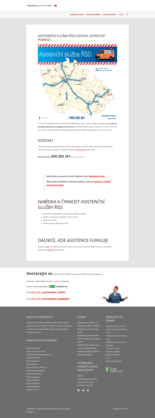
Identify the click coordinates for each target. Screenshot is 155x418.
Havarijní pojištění (93, 14)
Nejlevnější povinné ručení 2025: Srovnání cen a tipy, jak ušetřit (88, 338)
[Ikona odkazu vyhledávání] (128, 14)
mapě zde (50, 250)
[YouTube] (88, 390)
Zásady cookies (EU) (114, 361)
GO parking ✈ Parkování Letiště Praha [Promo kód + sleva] (117, 329)
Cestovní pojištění (113, 355)
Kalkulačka (47, 292)
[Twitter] (83, 390)
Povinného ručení (113, 348)
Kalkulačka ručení (77, 14)
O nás (121, 14)
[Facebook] (78, 390)
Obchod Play (81, 150)
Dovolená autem (109, 14)
